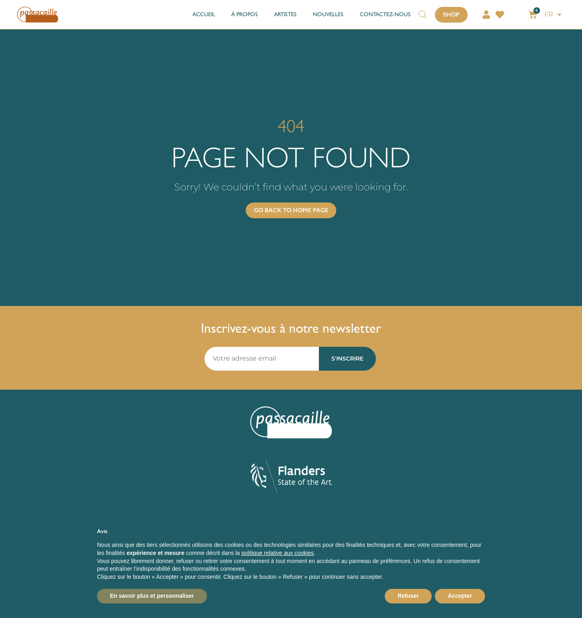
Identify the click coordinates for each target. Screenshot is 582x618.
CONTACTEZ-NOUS (385, 14)
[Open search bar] (423, 10)
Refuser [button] (408, 596)
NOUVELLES (328, 14)
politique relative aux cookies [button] (277, 553)
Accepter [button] (460, 596)
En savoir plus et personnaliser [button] (152, 596)
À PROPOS (244, 14)
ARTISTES (285, 14)
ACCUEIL (203, 14)
